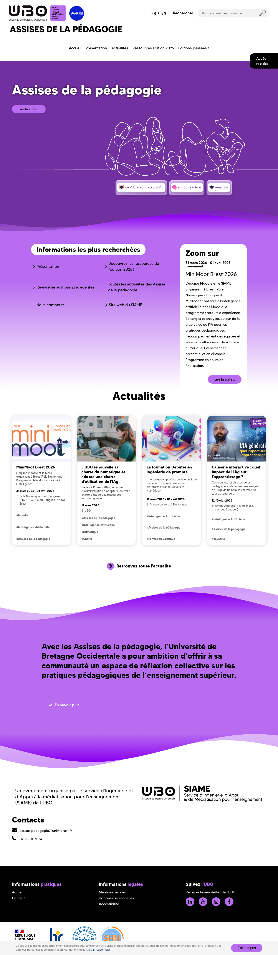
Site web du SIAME (125, 304)
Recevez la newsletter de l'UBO (211, 892)
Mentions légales (112, 892)
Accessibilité (109, 904)
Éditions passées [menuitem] (192, 48)
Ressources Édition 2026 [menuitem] (153, 48)
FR (153, 13)
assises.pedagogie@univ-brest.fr (46, 831)
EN (163, 13)
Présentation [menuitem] (96, 48)
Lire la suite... (28, 109)
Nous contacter (50, 304)
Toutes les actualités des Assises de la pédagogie (136, 287)
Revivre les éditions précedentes (65, 287)
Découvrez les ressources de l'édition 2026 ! (133, 266)
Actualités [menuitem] (119, 48)
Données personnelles (116, 898)
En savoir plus (102, 949)
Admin (17, 892)
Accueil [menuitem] (75, 48)
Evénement (194, 266)
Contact (18, 898)
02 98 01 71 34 (31, 839)
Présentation (47, 266)
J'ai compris (247, 948)
